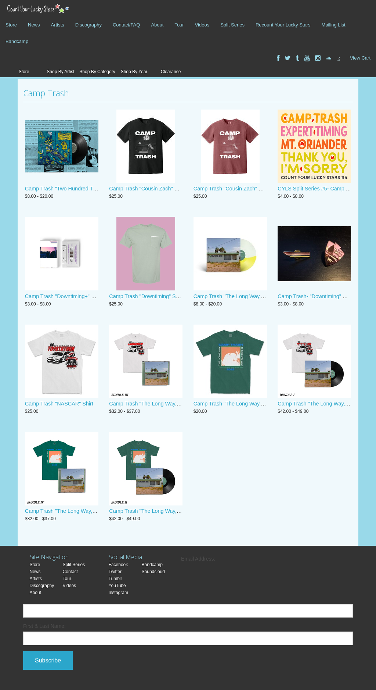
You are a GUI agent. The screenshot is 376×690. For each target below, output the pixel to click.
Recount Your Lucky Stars (283, 25)
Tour (179, 25)
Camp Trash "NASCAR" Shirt (59, 404)
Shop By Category (97, 71)
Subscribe (48, 660)
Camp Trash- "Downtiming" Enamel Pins (325, 296)
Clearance (171, 71)
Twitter (115, 571)
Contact (70, 571)
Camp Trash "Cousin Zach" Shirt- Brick (239, 189)
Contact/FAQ (126, 25)
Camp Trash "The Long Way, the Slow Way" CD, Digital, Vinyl (265, 296)
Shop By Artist (60, 71)
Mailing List (334, 25)
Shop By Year (134, 71)
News (34, 25)
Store (11, 25)
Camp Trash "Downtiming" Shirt (146, 296)
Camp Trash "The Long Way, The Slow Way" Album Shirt (260, 404)
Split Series (232, 25)
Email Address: (198, 558)
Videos (202, 25)
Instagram (118, 592)
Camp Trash (46, 93)
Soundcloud (153, 571)
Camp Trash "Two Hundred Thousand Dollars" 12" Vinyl (90, 189)
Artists (57, 25)
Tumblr (115, 578)
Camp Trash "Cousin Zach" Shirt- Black (155, 189)
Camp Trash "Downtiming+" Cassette (68, 296)
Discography (88, 25)
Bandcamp (17, 41)
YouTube (117, 585)
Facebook (118, 564)
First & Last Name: (44, 626)
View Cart (360, 58)
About (157, 25)
